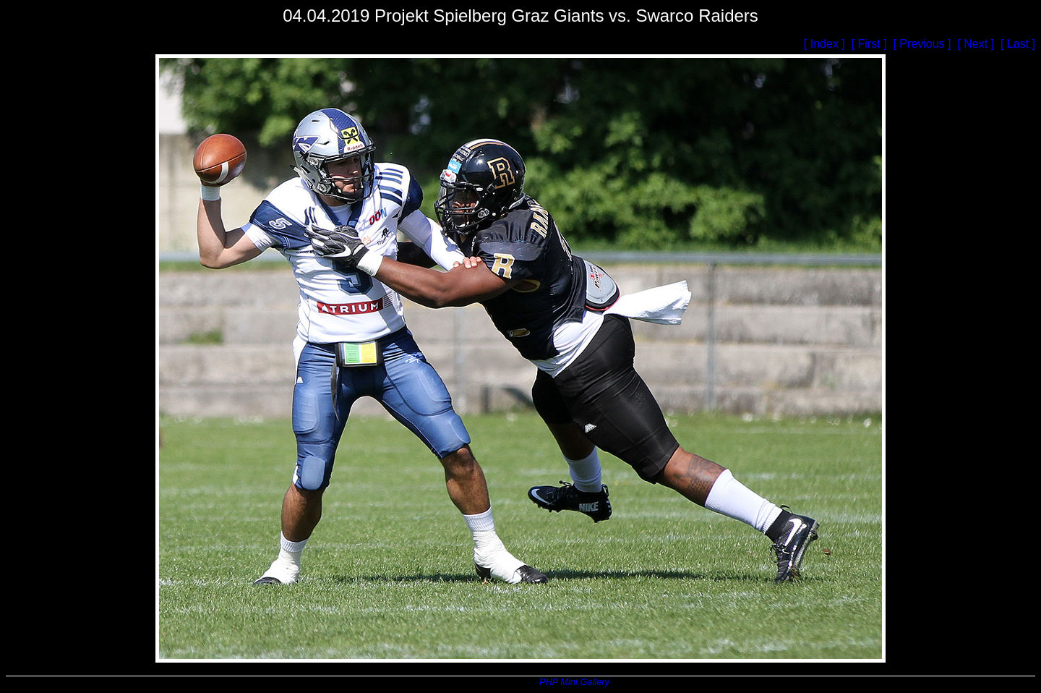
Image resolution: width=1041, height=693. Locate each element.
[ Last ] (1018, 44)
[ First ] (871, 44)
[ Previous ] (923, 44)
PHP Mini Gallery (574, 681)
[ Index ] (826, 44)
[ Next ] (977, 44)
